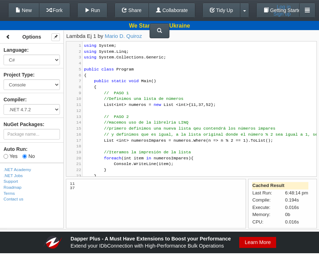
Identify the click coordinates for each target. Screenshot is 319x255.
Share (131, 10)
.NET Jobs (13, 175)
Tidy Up (221, 10)
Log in (284, 7)
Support (11, 181)
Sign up (282, 14)
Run (92, 10)
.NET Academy (17, 169)
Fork (54, 10)
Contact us (13, 199)
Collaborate (172, 10)
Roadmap (13, 187)
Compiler (14, 99)
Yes (10, 156)
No (28, 156)
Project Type (18, 75)
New (24, 10)
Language (15, 50)
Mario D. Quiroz (123, 36)
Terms (9, 193)
